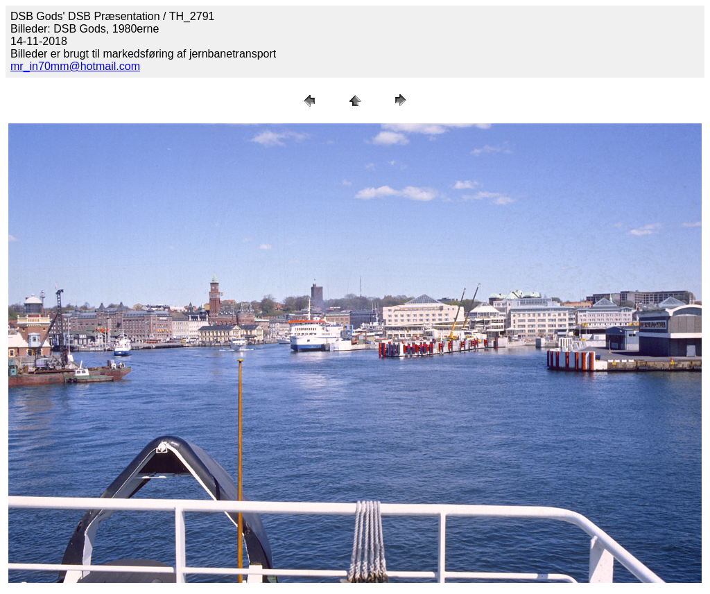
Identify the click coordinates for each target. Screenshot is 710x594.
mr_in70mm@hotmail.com (75, 66)
